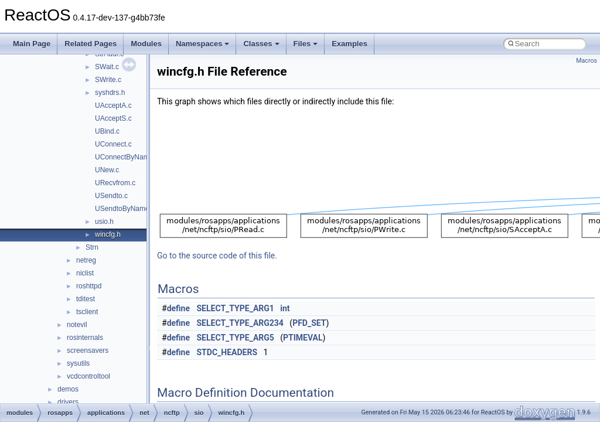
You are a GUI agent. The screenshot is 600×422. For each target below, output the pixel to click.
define (178, 308)
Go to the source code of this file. (217, 255)
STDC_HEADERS (227, 352)
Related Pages (90, 43)
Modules (146, 43)
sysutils (78, 363)
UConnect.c (113, 144)
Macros (586, 60)
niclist (85, 273)
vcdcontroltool (88, 376)
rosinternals (85, 337)
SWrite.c (108, 80)
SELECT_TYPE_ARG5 (235, 337)
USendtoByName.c (125, 209)
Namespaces (203, 43)
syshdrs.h (110, 93)
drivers (68, 402)
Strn (92, 247)
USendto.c (111, 196)
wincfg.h (108, 234)
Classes (261, 43)
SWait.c (107, 67)
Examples (349, 43)
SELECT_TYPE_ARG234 (240, 323)
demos (68, 389)
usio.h (104, 221)
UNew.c (107, 170)
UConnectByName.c (127, 157)
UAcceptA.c (113, 105)
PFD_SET (309, 323)
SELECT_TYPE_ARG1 (235, 308)
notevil (77, 325)
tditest (85, 299)
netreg (86, 260)
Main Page (31, 43)
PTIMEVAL (303, 337)
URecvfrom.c (115, 183)
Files (306, 43)
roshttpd (88, 286)
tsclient (87, 312)
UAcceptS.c (113, 118)
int (284, 308)
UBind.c (107, 131)
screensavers (87, 350)
